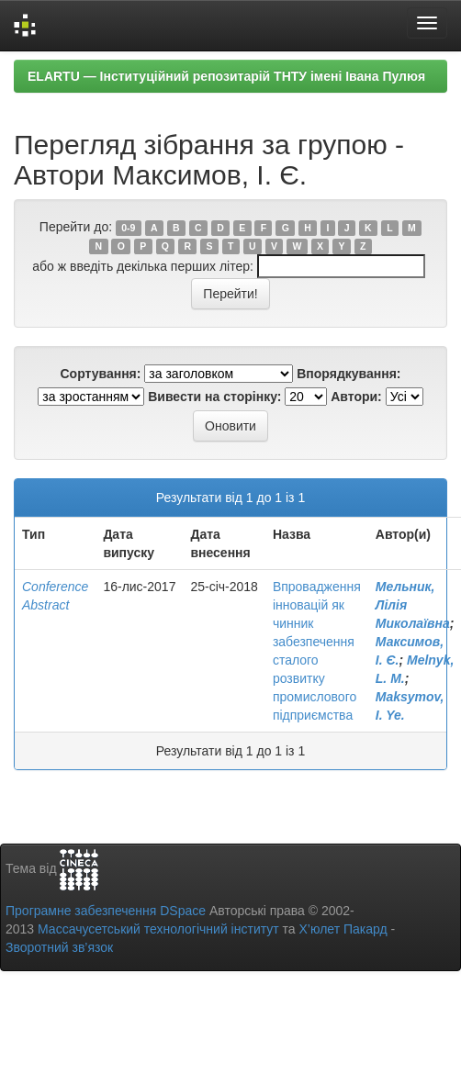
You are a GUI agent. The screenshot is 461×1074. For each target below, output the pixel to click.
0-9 (128, 227)
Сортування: (100, 373)
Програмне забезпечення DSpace (106, 910)
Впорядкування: (348, 373)
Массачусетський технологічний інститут (158, 929)
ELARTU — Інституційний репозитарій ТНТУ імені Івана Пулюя (226, 76)
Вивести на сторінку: (214, 396)
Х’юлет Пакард (343, 929)
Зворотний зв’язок (59, 947)
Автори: (356, 396)
